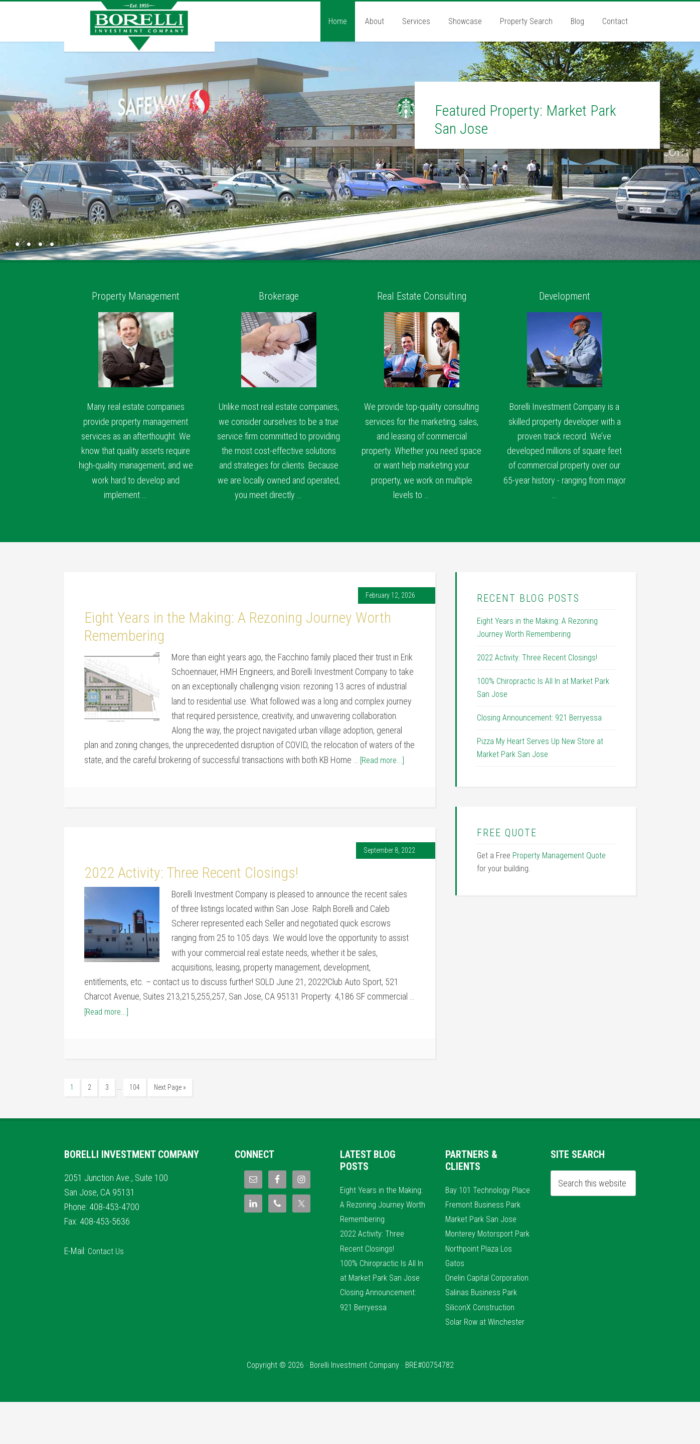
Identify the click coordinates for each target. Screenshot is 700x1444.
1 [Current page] (72, 1087)
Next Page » (170, 1087)
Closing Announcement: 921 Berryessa (539, 718)
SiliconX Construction (481, 1348)
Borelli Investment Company (139, 27)
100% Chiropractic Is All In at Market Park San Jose (381, 1290)
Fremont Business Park (484, 1217)
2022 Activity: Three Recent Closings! (191, 872)
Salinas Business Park (482, 1334)
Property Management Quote (559, 855)
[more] (158, 495)
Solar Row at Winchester (487, 1363)
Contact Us (107, 1249)
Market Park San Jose (483, 1231)
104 (134, 1087)
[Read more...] (384, 760)
